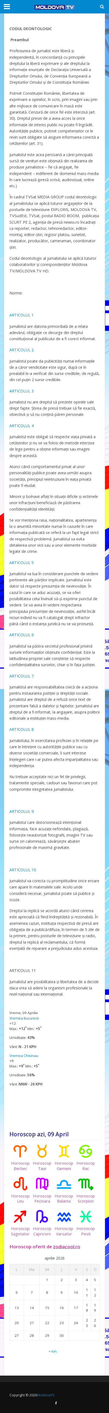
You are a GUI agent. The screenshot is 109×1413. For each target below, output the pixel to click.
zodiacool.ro (66, 1246)
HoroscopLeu (20, 1190)
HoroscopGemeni (64, 1157)
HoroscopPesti (85, 1223)
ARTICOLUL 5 (21, 562)
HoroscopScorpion (85, 1190)
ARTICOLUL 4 (21, 425)
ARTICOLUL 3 (21, 390)
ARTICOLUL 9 (21, 811)
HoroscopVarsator (64, 1223)
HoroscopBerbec (20, 1157)
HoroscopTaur (42, 1157)
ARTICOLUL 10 (22, 869)
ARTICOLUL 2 (21, 349)
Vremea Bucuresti (24, 1018)
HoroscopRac (85, 1157)
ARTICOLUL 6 (21, 634)
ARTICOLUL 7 (21, 676)
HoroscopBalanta (64, 1190)
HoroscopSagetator (20, 1223)
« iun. (53, 1351)
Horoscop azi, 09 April (39, 1134)
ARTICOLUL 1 (21, 315)
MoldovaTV (45, 1395)
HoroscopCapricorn (42, 1223)
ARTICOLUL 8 (21, 729)
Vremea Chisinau (23, 1055)
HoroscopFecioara (42, 1190)
